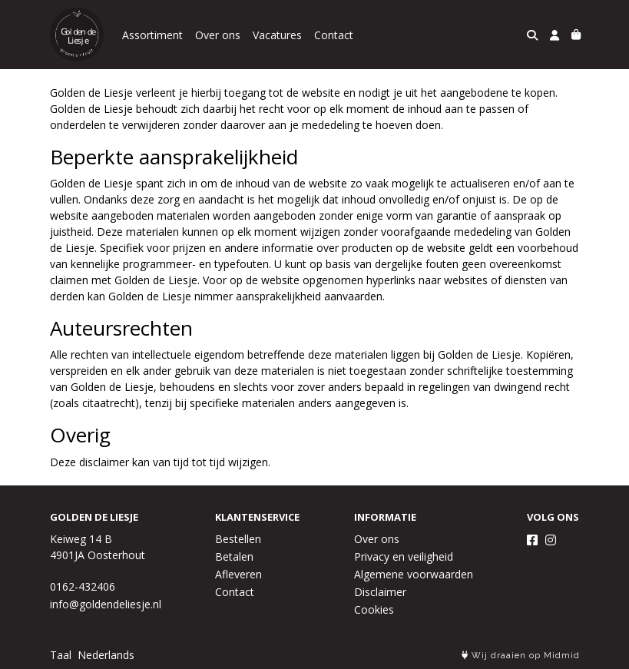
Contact (333, 35)
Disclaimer (380, 592)
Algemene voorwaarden (413, 574)
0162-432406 (82, 586)
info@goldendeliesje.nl (105, 604)
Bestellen (238, 539)
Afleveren (238, 574)
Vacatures (277, 35)
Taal (60, 654)
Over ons (217, 35)
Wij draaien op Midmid (521, 656)
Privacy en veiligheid (403, 556)
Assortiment (152, 35)
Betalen (234, 556)
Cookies (374, 609)
